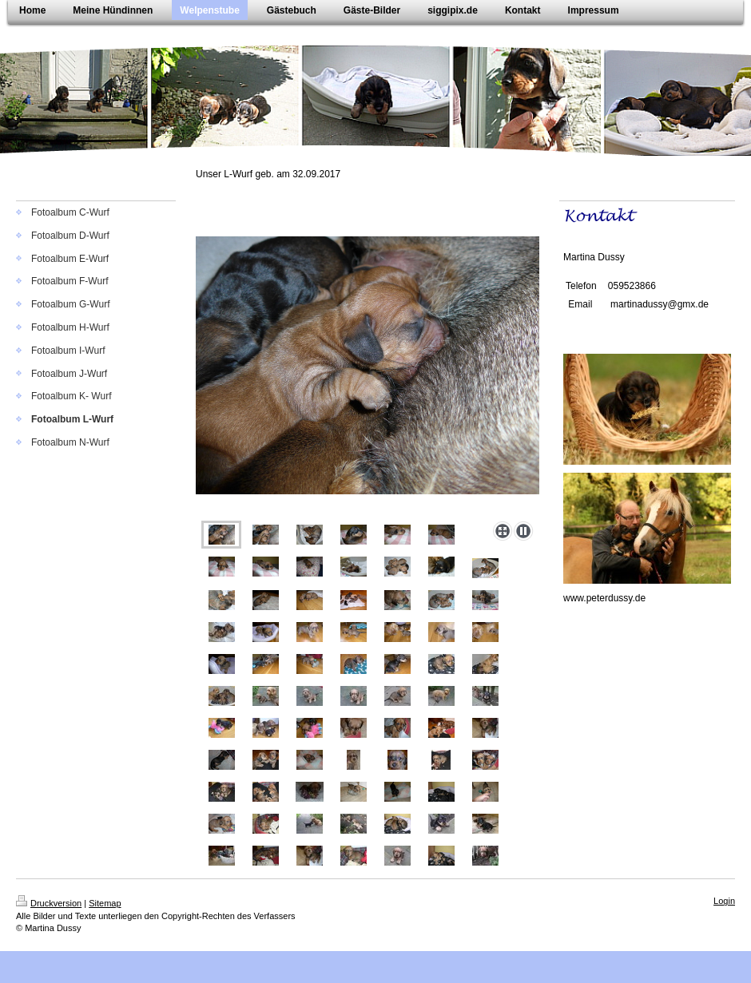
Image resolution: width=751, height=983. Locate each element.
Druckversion (48, 903)
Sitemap (105, 903)
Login (724, 901)
